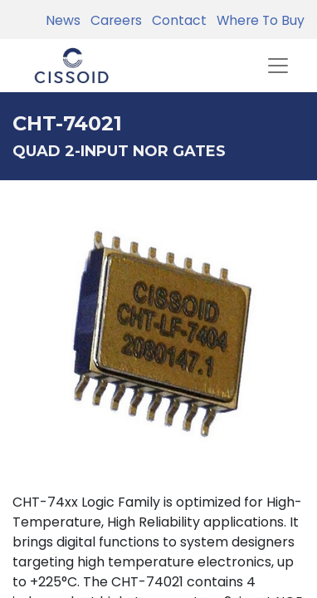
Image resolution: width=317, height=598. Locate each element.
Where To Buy (257, 20)
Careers (113, 20)
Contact (176, 20)
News (63, 20)
